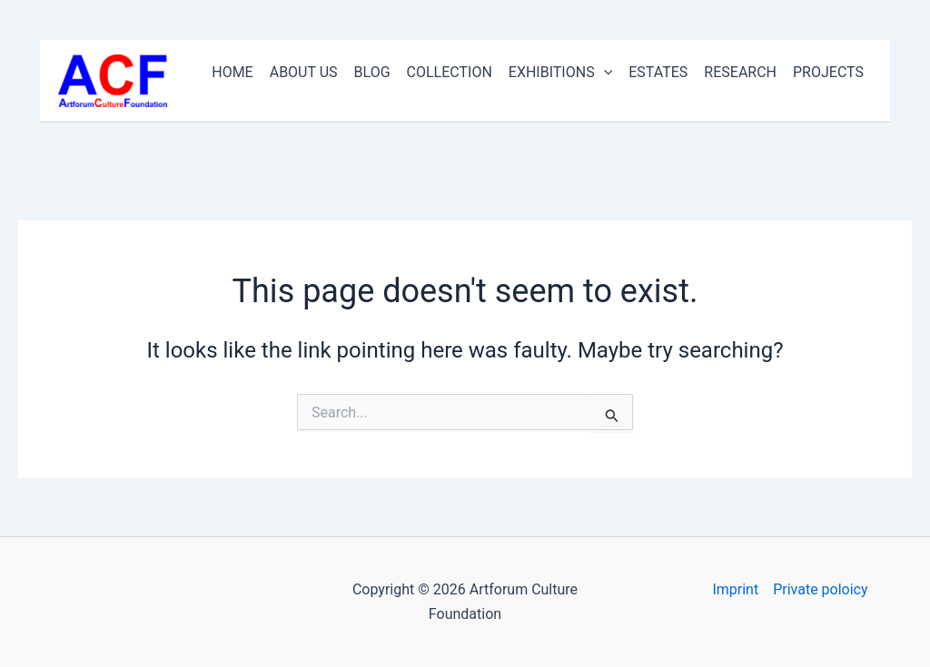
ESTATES (658, 72)
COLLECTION (449, 72)
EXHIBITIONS (560, 72)
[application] (604, 72)
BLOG (372, 72)
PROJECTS (828, 72)
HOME (232, 72)
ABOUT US (304, 72)
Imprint (735, 589)
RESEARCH (740, 72)
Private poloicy (820, 589)
